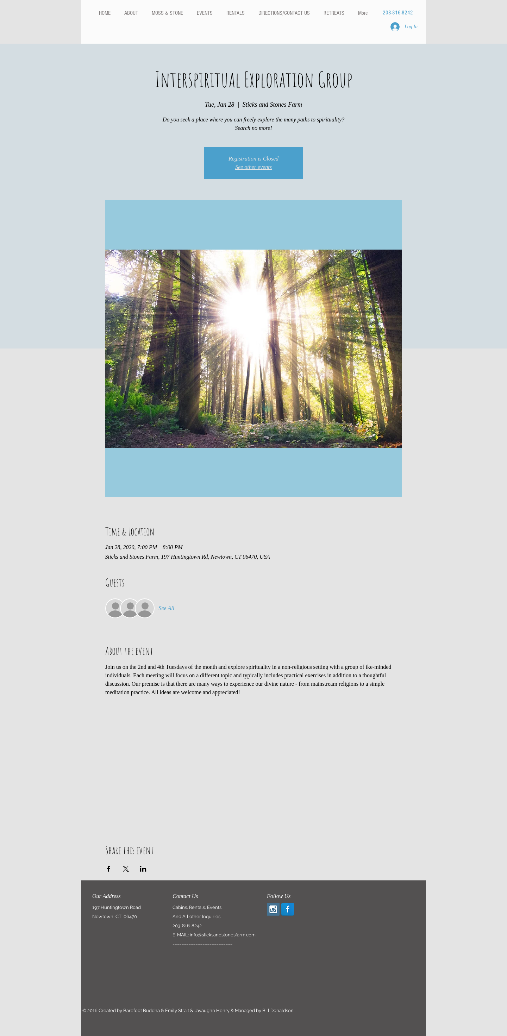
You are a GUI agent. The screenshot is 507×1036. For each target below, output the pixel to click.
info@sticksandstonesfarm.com (223, 934)
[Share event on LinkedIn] (143, 869)
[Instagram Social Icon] (273, 909)
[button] (235, 13)
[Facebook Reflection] (287, 909)
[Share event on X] (126, 869)
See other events (253, 167)
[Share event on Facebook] (108, 869)
